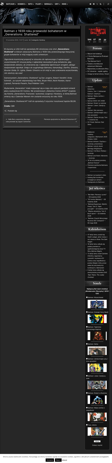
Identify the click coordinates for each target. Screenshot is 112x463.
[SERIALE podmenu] (52, 4)
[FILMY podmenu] (42, 4)
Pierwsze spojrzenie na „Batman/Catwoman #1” (60, 119)
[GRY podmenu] (59, 4)
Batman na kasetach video (97, 175)
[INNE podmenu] (67, 4)
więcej (64, 460)
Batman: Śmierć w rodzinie (97, 103)
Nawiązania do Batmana (96, 182)
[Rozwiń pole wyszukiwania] (108, 4)
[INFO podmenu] (33, 4)
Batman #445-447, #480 (96, 101)
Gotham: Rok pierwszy (95, 110)
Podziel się (12, 111)
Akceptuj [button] (50, 460)
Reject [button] (58, 460)
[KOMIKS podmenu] (25, 4)
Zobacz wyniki (97, 445)
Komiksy (42, 40)
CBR (13, 106)
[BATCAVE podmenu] (15, 4)
